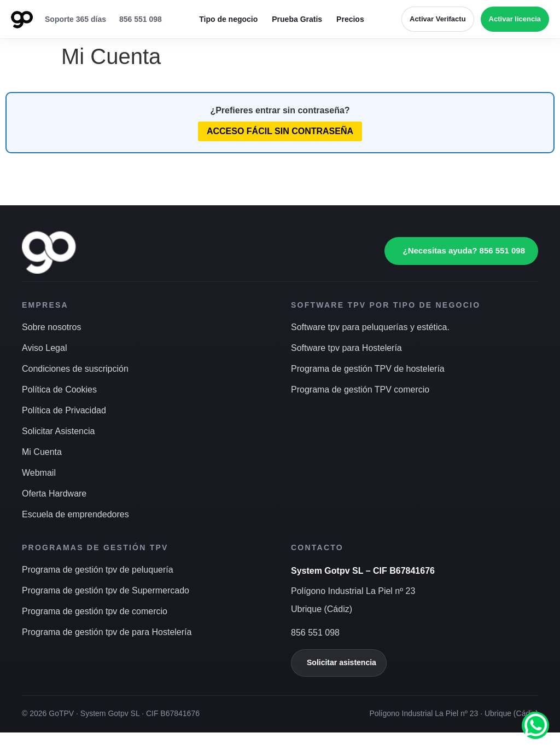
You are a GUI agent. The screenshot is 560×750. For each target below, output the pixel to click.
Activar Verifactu (438, 19)
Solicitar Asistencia (58, 431)
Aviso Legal (44, 348)
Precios (350, 19)
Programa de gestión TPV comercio (360, 389)
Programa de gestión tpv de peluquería (97, 569)
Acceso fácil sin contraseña (280, 131)
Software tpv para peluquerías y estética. (370, 327)
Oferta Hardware (54, 493)
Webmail (39, 472)
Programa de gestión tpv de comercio (94, 611)
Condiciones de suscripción (75, 368)
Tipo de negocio (228, 19)
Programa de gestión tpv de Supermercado (105, 590)
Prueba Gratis (297, 19)
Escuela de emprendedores (75, 514)
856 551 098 (140, 19)
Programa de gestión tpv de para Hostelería (106, 632)
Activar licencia (515, 19)
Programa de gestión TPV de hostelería (368, 368)
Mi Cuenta (42, 452)
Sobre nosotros (51, 327)
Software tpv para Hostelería (346, 348)
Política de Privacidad (64, 410)
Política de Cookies (59, 389)
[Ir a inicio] (22, 19)
